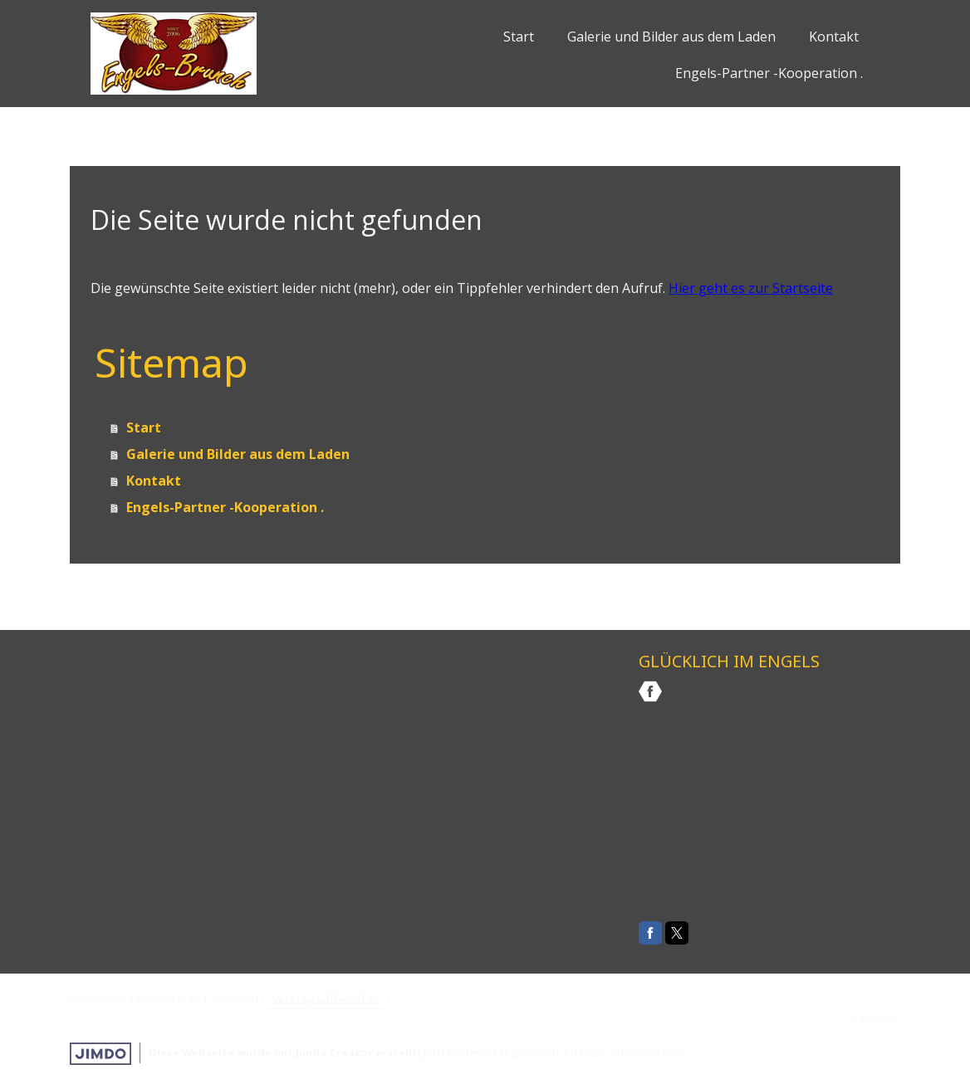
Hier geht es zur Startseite (751, 288)
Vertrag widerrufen (326, 999)
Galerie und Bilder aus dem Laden (671, 36)
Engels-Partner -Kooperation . (769, 73)
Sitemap (231, 999)
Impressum (98, 999)
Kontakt (834, 36)
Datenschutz (168, 999)
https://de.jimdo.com (632, 1052)
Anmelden (874, 1016)
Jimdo (100, 1053)
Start (518, 36)
